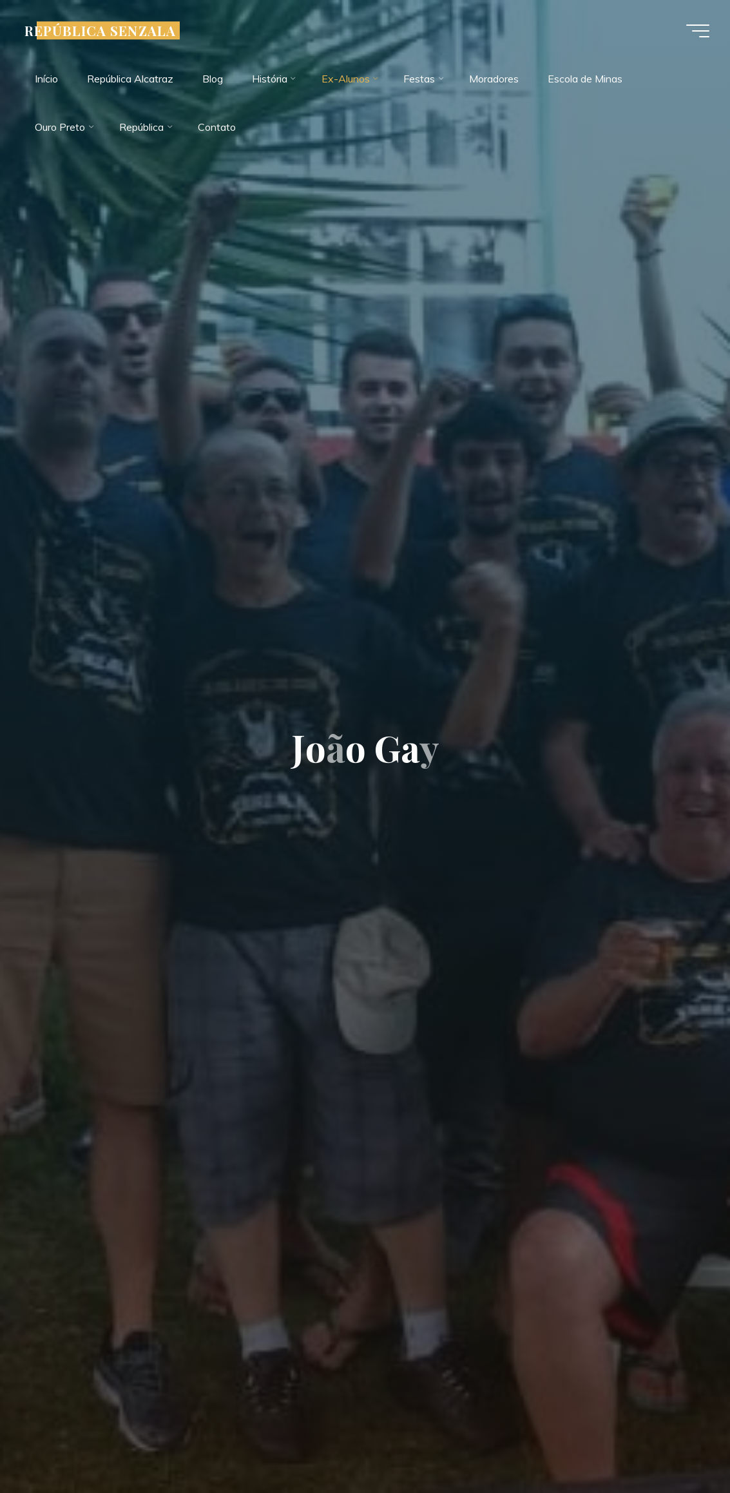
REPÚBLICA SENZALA (100, 30)
